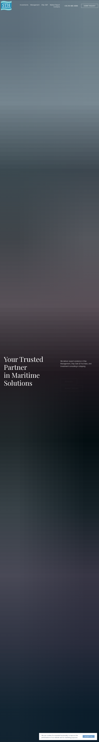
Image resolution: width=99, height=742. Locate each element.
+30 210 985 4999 (71, 6)
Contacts (56, 7)
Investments (24, 5)
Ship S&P (44, 5)
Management (34, 5)
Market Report (55, 5)
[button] (89, 6)
